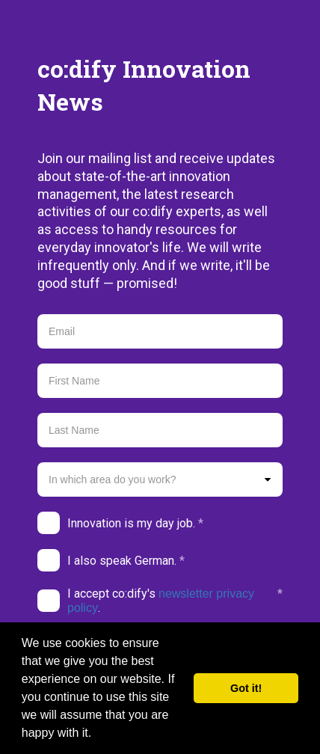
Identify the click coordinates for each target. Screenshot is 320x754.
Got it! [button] (246, 688)
